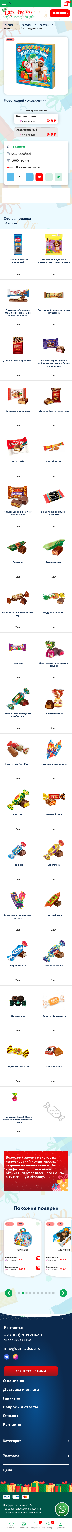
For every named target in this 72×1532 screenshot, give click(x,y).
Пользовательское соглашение (22, 1508)
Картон (44, 25)
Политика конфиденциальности (22, 1512)
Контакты (12, 1424)
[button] (8, 1293)
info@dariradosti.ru (22, 1348)
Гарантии (11, 1398)
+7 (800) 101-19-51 (23, 1335)
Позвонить (59, 13)
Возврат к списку (12, 1316)
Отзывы (10, 1415)
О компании (14, 1380)
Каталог (26, 25)
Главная (8, 25)
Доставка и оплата (21, 1389)
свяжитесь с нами (31, 1371)
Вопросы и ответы (20, 1407)
